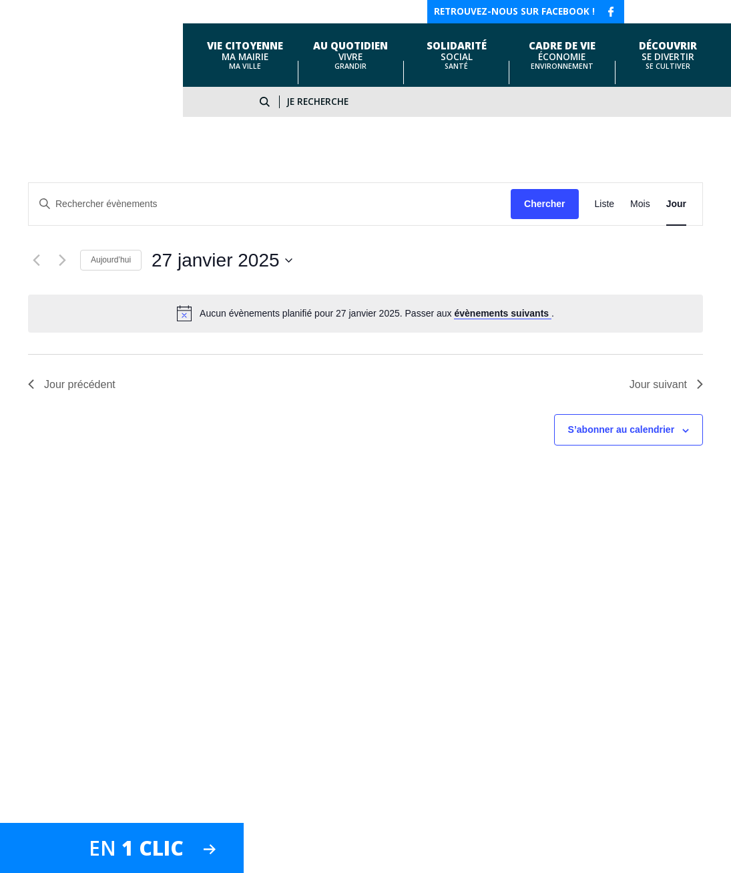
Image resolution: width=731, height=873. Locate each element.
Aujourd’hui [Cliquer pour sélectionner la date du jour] (111, 260)
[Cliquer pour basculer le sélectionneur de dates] (222, 260)
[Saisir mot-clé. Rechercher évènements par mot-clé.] (270, 204)
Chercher (544, 203)
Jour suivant (666, 384)
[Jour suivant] (62, 260)
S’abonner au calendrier (621, 429)
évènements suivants (502, 313)
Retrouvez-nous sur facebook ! (514, 11)
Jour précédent (71, 384)
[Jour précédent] (36, 260)
